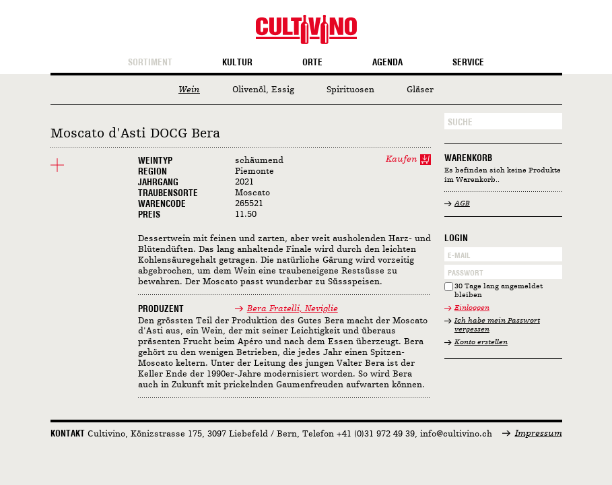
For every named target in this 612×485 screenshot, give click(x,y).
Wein (189, 90)
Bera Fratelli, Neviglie (292, 308)
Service (468, 62)
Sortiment (150, 62)
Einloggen (471, 308)
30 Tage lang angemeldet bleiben (498, 291)
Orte (312, 62)
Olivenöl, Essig (263, 90)
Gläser (420, 90)
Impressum (538, 433)
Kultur (237, 62)
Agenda (387, 62)
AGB (462, 203)
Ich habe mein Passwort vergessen (497, 325)
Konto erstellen (481, 342)
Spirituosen (350, 90)
